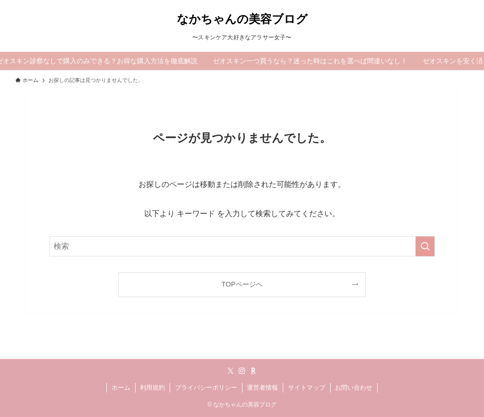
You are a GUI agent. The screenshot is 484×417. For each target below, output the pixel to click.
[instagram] (242, 371)
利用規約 (152, 387)
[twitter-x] (230, 371)
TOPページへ (241, 284)
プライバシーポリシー (206, 387)
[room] (253, 371)
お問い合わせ (353, 387)
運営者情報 (262, 387)
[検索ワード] (242, 246)
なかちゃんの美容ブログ (242, 19)
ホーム (121, 387)
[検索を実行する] (425, 246)
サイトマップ (306, 387)
